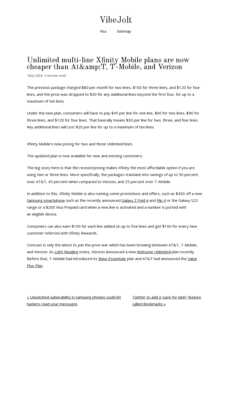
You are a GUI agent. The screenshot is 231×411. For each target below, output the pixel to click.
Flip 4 (161, 200)
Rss (103, 31)
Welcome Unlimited (154, 251)
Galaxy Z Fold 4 (135, 200)
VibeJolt (115, 20)
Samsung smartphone (46, 200)
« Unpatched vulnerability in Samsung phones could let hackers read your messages (74, 300)
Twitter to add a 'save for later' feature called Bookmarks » (166, 300)
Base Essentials (112, 258)
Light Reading (66, 251)
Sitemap (124, 31)
